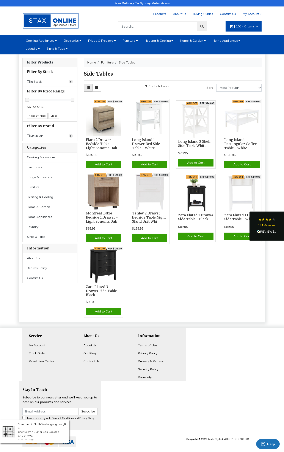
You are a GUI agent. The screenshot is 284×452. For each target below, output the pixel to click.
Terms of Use (147, 345)
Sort (210, 88)
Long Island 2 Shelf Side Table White (194, 144)
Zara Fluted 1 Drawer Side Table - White (242, 217)
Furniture (129, 41)
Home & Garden (191, 41)
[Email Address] (50, 411)
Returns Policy (37, 268)
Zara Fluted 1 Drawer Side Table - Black (195, 217)
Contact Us (228, 14)
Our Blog (89, 353)
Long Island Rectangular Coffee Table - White (240, 144)
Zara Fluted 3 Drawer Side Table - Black (102, 291)
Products (159, 14)
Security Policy (148, 369)
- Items (242, 26)
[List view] (96, 88)
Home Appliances (225, 41)
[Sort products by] (239, 88)
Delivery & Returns (151, 361)
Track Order (37, 353)
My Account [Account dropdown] (251, 14)
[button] (266, 226)
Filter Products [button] (40, 62)
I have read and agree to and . (58, 418)
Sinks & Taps (56, 49)
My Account (37, 345)
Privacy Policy (147, 353)
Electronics (71, 41)
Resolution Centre (41, 361)
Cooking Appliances (40, 41)
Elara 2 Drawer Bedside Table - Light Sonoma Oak (101, 144)
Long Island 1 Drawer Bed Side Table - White (146, 144)
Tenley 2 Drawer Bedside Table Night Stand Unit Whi (149, 217)
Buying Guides (203, 14)
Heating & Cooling (158, 41)
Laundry (31, 49)
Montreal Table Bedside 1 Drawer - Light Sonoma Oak (102, 217)
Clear (53, 115)
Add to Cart (103, 164)
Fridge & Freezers (100, 41)
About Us (179, 14)
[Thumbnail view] (88, 88)
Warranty (145, 377)
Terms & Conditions (63, 418)
